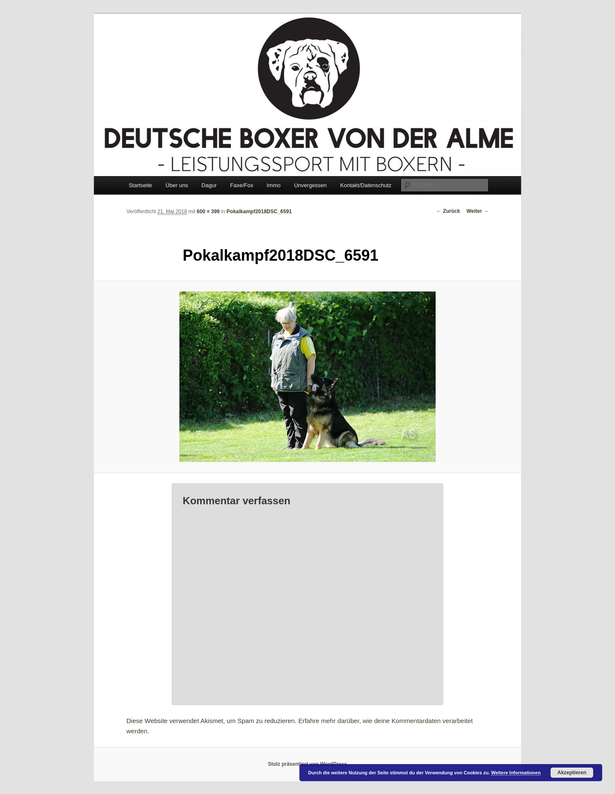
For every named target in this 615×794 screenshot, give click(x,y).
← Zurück (448, 211)
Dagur (209, 185)
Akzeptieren (571, 773)
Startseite (140, 185)
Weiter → (477, 211)
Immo (273, 185)
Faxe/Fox (241, 185)
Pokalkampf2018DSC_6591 (259, 212)
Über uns (177, 185)
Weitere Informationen (516, 772)
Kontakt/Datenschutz (366, 185)
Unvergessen (310, 185)
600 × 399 (208, 212)
